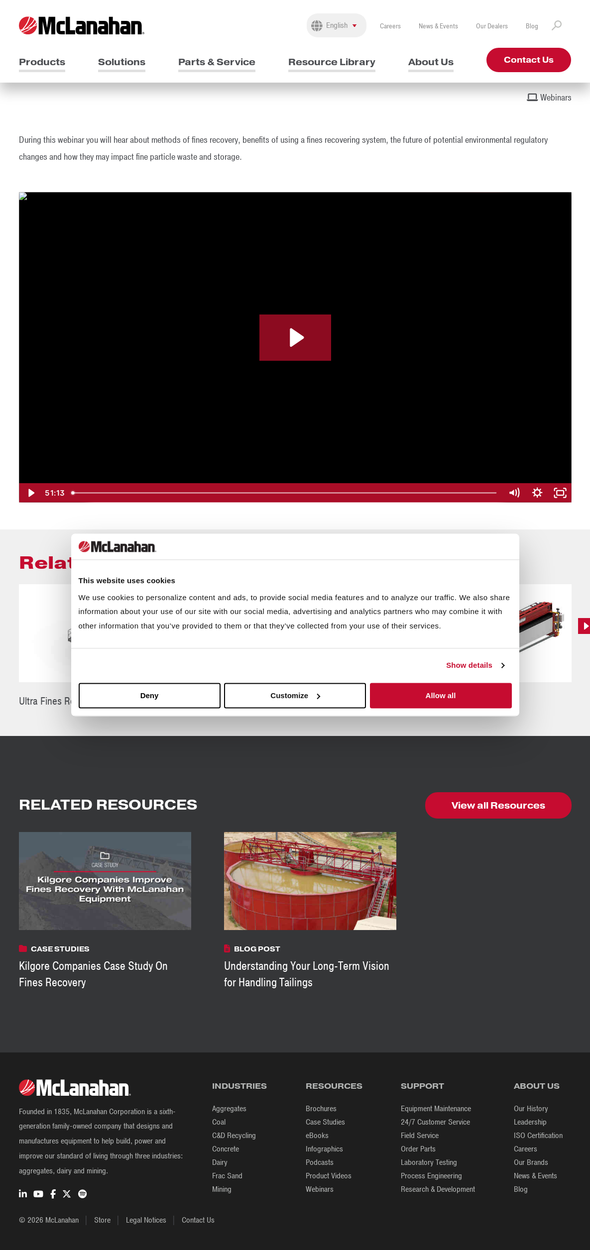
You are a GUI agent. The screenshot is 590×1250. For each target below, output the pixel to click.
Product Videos (329, 1175)
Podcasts (320, 1162)
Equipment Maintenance (436, 1108)
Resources (334, 1086)
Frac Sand (227, 1175)
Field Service (420, 1135)
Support (422, 1086)
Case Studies (325, 1122)
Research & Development (438, 1189)
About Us (431, 62)
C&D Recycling (234, 1135)
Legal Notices (146, 1220)
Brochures (321, 1108)
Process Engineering (431, 1175)
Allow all (441, 695)
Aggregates (229, 1108)
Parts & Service (216, 62)
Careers (390, 26)
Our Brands (531, 1162)
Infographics (324, 1149)
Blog (532, 26)
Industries (239, 1086)
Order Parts (418, 1149)
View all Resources (498, 805)
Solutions (121, 62)
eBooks (317, 1135)
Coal (219, 1122)
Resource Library (331, 62)
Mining (222, 1189)
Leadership (530, 1122)
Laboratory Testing (429, 1162)
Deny (149, 695)
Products (42, 62)
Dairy (220, 1162)
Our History (531, 1108)
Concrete (225, 1149)
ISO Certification (538, 1135)
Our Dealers (492, 26)
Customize (295, 695)
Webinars (320, 1189)
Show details (469, 665)
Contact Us (529, 60)
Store (102, 1220)
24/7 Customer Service (435, 1122)
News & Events (438, 26)
